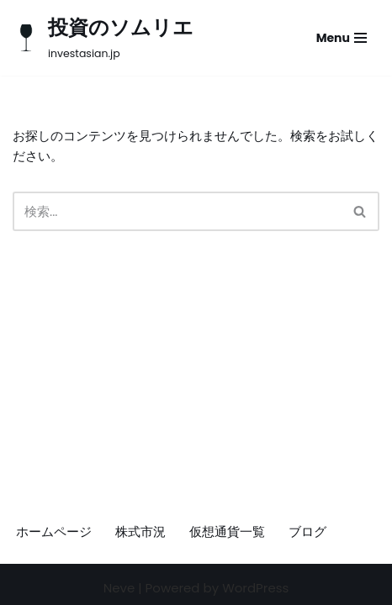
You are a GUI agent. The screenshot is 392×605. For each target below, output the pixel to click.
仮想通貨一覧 (227, 531)
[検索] (177, 211)
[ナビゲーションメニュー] (341, 38)
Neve (119, 588)
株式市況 (140, 531)
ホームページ (54, 531)
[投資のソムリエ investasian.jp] (103, 38)
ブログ (307, 531)
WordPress (255, 588)
